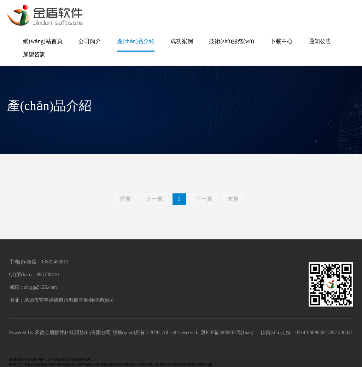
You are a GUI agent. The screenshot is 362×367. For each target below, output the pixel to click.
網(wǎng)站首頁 (42, 41)
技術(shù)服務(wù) (231, 41)
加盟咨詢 (34, 54)
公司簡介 (89, 41)
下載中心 (281, 41)
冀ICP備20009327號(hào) (227, 332)
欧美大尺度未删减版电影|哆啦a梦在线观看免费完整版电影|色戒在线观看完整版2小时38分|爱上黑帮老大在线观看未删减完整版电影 (110, 364)
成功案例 (181, 41)
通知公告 (320, 41)
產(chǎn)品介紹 (136, 41)
